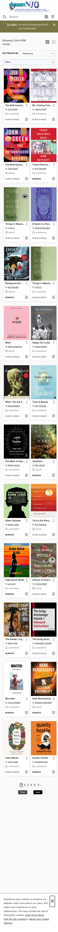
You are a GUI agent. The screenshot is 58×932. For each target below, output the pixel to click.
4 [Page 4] (31, 785)
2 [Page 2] (25, 785)
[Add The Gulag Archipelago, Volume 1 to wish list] (53, 654)
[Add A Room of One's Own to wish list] (53, 594)
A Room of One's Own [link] (42, 580)
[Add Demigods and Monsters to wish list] (26, 298)
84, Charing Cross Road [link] (42, 105)
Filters (8, 62)
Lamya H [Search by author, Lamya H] (12, 584)
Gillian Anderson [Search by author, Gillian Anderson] (15, 346)
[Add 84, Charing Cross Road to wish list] (53, 120)
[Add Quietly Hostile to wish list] (53, 772)
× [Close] (52, 901)
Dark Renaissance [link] (41, 698)
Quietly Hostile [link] (40, 758)
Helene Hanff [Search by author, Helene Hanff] (40, 109)
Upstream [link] (37, 461)
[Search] (4, 16)
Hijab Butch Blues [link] (14, 580)
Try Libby (12, 24)
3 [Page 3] (28, 785)
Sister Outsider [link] (13, 520)
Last (38, 792)
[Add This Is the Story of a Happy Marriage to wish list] (53, 535)
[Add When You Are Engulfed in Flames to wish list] (26, 416)
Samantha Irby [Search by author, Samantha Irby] (41, 762)
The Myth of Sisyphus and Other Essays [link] (15, 461)
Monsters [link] (10, 698)
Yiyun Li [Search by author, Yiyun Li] (11, 228)
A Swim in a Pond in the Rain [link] (42, 224)
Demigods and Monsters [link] (15, 283)
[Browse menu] (53, 17)
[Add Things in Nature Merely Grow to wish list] (26, 238)
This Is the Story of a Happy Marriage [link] (42, 520)
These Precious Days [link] (42, 164)
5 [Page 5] (34, 785)
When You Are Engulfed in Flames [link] (15, 402)
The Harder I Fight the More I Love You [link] (15, 639)
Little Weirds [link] (11, 758)
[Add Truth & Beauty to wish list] (53, 416)
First (23, 792)
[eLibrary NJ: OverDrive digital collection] (29, 7)
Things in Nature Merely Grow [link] (15, 224)
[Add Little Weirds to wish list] (26, 772)
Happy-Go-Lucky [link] (41, 342)
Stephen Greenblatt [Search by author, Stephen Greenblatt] (43, 702)
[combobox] (22, 17)
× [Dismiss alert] (54, 25)
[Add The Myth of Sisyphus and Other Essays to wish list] (26, 476)
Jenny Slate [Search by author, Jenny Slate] (13, 762)
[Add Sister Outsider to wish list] (26, 535)
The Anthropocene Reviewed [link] (15, 105)
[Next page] (39, 785)
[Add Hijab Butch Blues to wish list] (26, 594)
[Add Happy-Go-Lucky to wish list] (53, 357)
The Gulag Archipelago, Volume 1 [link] (42, 639)
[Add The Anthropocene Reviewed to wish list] (26, 120)
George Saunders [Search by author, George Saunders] (42, 228)
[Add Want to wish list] (26, 357)
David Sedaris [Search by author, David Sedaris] (41, 346)
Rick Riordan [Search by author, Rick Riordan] (13, 287)
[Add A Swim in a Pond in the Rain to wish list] (53, 238)
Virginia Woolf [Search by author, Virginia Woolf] (41, 584)
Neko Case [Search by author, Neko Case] (12, 643)
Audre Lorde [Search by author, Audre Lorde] (13, 524)
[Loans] (46, 17)
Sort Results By (10, 53)
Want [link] (8, 342)
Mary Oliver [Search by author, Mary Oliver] (40, 465)
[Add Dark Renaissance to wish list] (53, 713)
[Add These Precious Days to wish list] (53, 179)
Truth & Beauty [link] (40, 402)
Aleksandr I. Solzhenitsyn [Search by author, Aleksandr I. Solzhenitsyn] (44, 643)
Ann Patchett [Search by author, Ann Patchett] (40, 168)
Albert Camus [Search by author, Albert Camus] (14, 465)
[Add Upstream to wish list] (53, 476)
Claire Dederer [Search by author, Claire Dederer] (14, 702)
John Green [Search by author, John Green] (13, 109)
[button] (47, 42)
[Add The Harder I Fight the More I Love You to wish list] (26, 654)
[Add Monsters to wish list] (26, 713)
